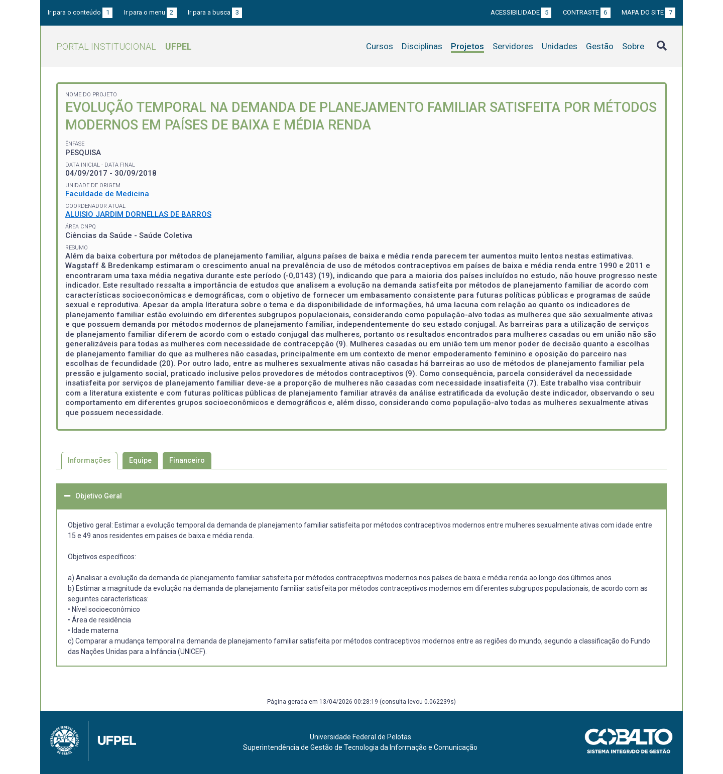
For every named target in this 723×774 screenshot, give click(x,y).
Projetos (467, 46)
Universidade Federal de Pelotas (360, 737)
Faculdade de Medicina (107, 193)
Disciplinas (422, 46)
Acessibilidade (521, 12)
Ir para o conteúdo (80, 12)
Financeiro (187, 460)
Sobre (633, 46)
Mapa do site (648, 12)
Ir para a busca (215, 12)
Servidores (513, 46)
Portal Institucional (124, 46)
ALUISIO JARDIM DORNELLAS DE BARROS (138, 214)
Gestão (600, 46)
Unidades (559, 46)
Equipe (140, 460)
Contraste (587, 12)
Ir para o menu (150, 12)
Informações (89, 460)
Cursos (379, 46)
